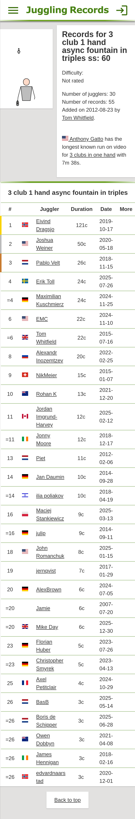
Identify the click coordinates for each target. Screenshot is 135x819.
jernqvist (46, 571)
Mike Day (47, 627)
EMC (42, 319)
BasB (42, 702)
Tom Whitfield (78, 118)
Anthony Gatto (85, 139)
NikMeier (46, 375)
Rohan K (46, 394)
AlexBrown (48, 589)
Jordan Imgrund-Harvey (46, 417)
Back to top (67, 800)
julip (41, 533)
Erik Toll (45, 281)
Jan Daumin (50, 477)
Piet (40, 458)
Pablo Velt (48, 263)
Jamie (43, 608)
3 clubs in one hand (92, 155)
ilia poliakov (49, 496)
